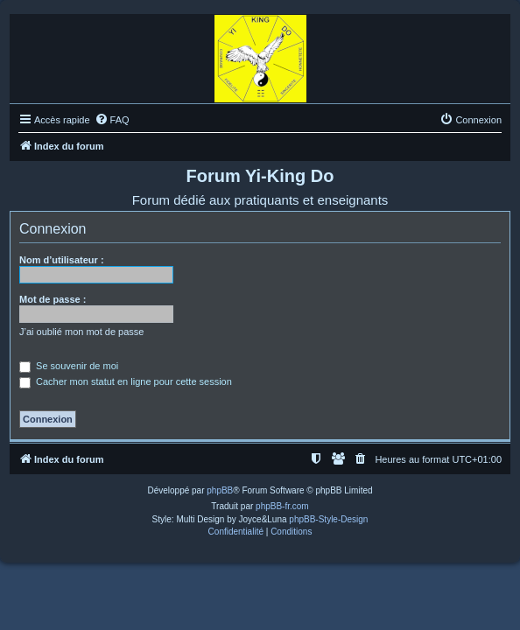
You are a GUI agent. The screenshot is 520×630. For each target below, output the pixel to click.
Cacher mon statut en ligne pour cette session (125, 381)
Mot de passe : (52, 299)
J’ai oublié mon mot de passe (81, 331)
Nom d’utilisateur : (61, 260)
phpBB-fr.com (282, 506)
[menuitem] (112, 119)
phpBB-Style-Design (328, 519)
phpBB (220, 490)
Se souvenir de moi (68, 365)
